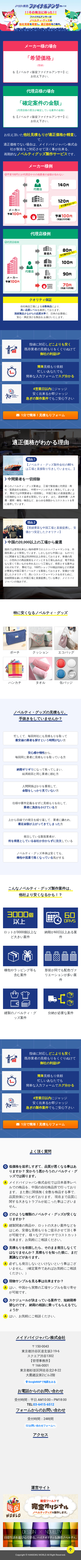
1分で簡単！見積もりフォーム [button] (40, 415)
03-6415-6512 (43, 1404)
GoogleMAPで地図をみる (40, 1382)
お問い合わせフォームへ (40, 1425)
